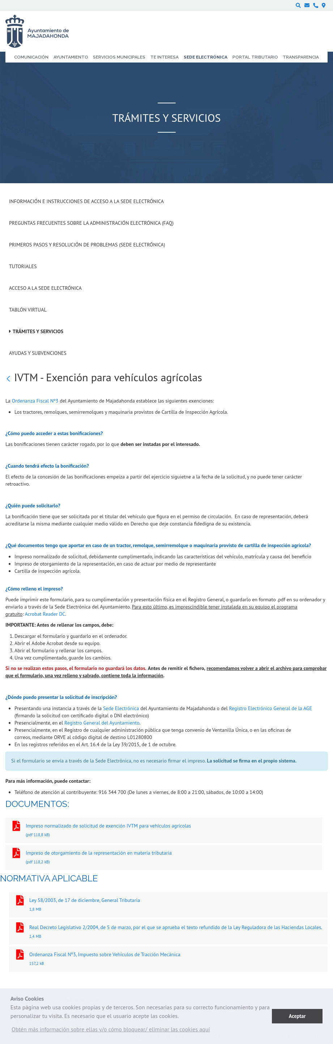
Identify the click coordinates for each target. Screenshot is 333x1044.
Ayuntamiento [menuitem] (71, 57)
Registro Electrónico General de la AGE (270, 708)
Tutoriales (23, 266)
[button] (110, 1031)
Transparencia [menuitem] (301, 57)
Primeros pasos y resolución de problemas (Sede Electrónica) (87, 244)
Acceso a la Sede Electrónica (45, 288)
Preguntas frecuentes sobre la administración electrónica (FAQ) (91, 223)
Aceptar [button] (297, 1016)
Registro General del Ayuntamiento (101, 722)
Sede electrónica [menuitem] (205, 57)
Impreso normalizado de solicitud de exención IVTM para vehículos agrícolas (164, 830)
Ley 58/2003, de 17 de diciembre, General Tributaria (168, 905)
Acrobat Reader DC (45, 614)
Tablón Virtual (28, 309)
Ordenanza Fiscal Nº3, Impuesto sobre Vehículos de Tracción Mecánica (168, 959)
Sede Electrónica (121, 708)
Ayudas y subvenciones (38, 353)
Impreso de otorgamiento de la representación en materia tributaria (164, 858)
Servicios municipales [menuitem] (119, 57)
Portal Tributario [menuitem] (255, 57)
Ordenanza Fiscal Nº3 (35, 401)
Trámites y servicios (38, 331)
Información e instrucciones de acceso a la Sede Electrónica (86, 201)
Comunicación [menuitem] (31, 57)
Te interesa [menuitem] (164, 57)
